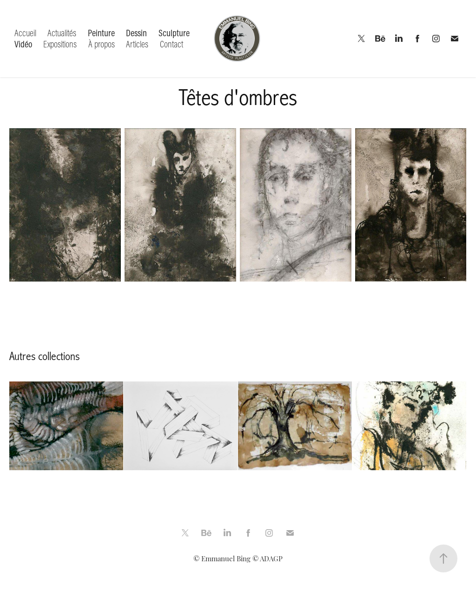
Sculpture (174, 33)
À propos (101, 44)
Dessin (136, 33)
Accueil (25, 33)
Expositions (60, 44)
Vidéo (23, 44)
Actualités (61, 33)
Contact (171, 44)
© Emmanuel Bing (222, 558)
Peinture (101, 33)
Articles (137, 44)
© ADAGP (267, 558)
